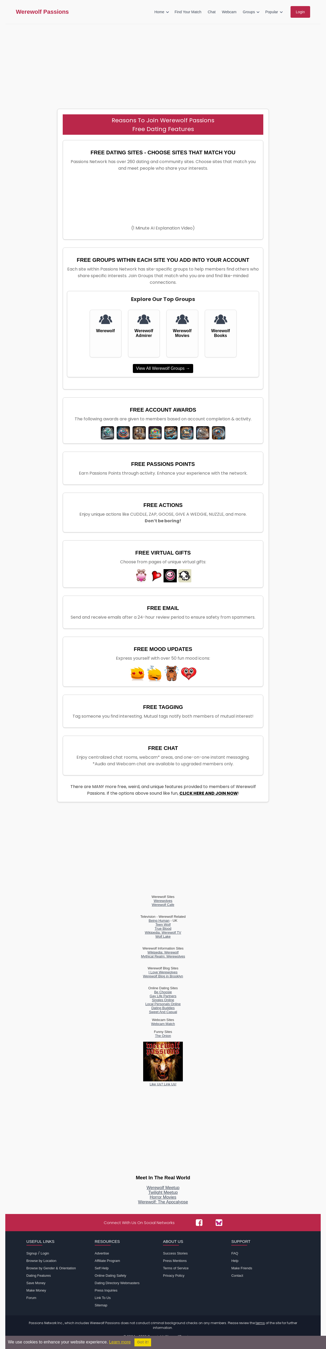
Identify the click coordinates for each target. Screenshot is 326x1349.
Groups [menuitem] (249, 12)
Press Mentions (175, 1261)
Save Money (36, 1283)
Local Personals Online (163, 1004)
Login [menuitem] (300, 12)
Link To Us (103, 1298)
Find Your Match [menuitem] (188, 12)
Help (234, 1261)
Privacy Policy (173, 1276)
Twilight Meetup (163, 1192)
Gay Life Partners (163, 996)
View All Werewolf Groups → (163, 368)
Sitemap (101, 1305)
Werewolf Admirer (143, 333)
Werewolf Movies (182, 333)
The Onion (163, 1036)
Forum (31, 1298)
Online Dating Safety (110, 1276)
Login (44, 1253)
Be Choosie (163, 992)
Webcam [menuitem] (229, 12)
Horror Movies (163, 1197)
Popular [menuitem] (271, 12)
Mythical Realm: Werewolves (163, 956)
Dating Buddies (163, 1008)
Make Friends (241, 1268)
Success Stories (175, 1253)
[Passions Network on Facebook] (199, 1222)
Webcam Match (163, 1024)
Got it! (142, 1342)
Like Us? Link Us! (163, 1082)
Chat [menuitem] (212, 12)
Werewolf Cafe (163, 905)
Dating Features (38, 1276)
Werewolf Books (220, 333)
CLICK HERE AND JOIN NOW (208, 793)
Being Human (159, 921)
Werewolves (163, 901)
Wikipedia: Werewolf (163, 952)
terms (260, 1323)
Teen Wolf (163, 925)
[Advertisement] (163, 64)
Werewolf (105, 331)
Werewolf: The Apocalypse (163, 1202)
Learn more (120, 1342)
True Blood (163, 928)
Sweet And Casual (163, 1012)
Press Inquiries (106, 1290)
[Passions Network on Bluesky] (219, 1222)
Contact (237, 1276)
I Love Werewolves (163, 972)
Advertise (102, 1253)
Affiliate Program (107, 1261)
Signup (31, 1253)
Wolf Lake (163, 936)
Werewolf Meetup (163, 1187)
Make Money (36, 1290)
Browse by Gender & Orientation (51, 1268)
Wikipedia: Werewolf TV (163, 932)
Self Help (102, 1268)
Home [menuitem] (159, 12)
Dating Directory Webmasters (117, 1283)
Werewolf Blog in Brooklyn (163, 976)
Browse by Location (41, 1261)
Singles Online (163, 1000)
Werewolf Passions (42, 12)
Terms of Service (176, 1268)
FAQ (234, 1253)
